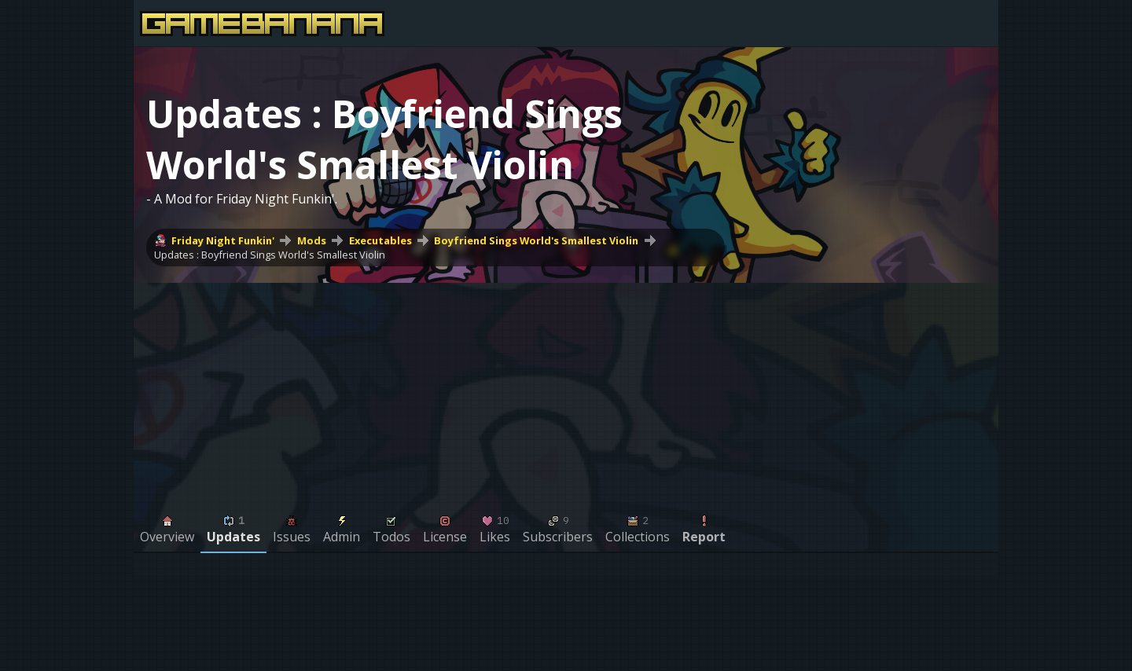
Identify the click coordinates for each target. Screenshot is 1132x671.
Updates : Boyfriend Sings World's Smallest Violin (269, 255)
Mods (311, 240)
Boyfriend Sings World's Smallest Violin (536, 240)
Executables (380, 240)
